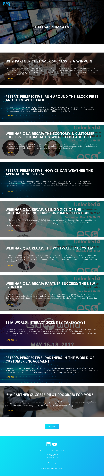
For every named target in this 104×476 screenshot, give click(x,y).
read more (11, 79)
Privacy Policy (52, 463)
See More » (52, 426)
